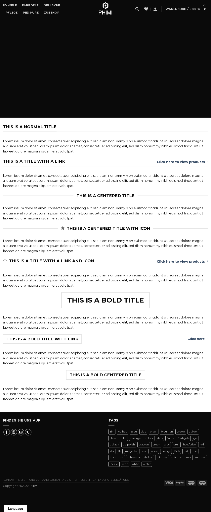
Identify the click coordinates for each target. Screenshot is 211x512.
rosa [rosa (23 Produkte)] (194, 451)
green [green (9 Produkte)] (156, 444)
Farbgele (30, 5)
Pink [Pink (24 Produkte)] (177, 451)
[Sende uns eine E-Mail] (21, 432)
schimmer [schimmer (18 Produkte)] (133, 457)
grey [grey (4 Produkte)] (167, 444)
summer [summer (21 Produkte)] (200, 457)
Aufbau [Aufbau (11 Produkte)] (122, 431)
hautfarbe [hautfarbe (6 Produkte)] (189, 444)
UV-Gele (10, 5)
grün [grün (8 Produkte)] (176, 444)
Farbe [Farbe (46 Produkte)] (170, 438)
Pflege (12, 12)
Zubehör (52, 12)
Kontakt (9, 479)
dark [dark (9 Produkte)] (160, 438)
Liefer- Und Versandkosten (39, 479)
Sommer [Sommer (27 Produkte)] (185, 457)
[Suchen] (137, 9)
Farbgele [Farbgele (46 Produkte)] (184, 438)
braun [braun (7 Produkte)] (153, 431)
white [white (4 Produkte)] (135, 464)
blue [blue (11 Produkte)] (143, 431)
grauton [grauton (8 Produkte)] (144, 444)
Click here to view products (182, 162)
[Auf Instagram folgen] (14, 432)
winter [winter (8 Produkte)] (147, 464)
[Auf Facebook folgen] (6, 432)
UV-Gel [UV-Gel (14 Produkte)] (114, 464)
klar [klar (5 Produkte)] (112, 451)
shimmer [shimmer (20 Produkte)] (162, 457)
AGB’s (67, 479)
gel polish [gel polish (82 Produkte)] (129, 444)
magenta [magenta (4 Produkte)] (131, 451)
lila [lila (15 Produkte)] (119, 451)
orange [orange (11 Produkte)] (166, 451)
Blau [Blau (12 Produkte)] (134, 431)
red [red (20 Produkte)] (186, 451)
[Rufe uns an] (28, 432)
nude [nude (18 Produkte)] (154, 451)
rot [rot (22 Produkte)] (122, 457)
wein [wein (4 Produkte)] (125, 464)
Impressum (82, 479)
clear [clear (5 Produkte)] (113, 438)
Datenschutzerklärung (111, 479)
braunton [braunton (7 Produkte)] (167, 431)
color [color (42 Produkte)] (123, 438)
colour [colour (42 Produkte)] (149, 438)
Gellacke (52, 5)
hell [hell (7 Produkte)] (201, 444)
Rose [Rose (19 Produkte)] (113, 457)
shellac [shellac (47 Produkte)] (148, 457)
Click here (198, 339)
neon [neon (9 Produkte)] (144, 451)
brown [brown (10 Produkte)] (181, 431)
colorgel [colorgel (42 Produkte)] (135, 438)
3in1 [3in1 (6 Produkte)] (112, 431)
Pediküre (31, 12)
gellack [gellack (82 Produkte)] (114, 444)
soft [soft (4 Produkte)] (173, 457)
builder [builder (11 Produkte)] (193, 431)
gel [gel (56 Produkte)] (195, 438)
